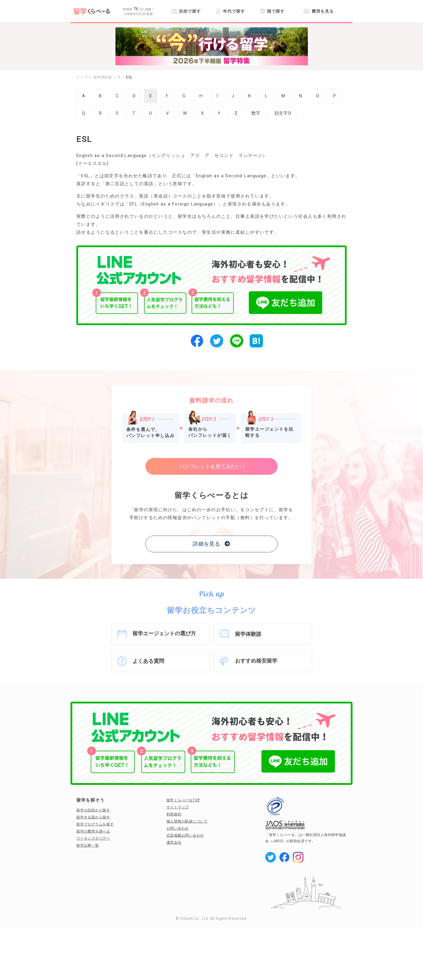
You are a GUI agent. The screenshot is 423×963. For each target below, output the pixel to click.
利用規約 (174, 814)
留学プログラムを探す (95, 824)
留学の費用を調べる (93, 831)
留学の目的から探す (93, 810)
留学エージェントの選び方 (164, 633)
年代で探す (230, 11)
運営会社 (174, 842)
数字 (255, 113)
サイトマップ (178, 807)
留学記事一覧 (87, 845)
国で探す (272, 11)
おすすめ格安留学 (256, 661)
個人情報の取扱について (187, 821)
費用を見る (318, 11)
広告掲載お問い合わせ (185, 835)
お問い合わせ (178, 828)
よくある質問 (148, 661)
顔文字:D (282, 113)
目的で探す (186, 11)
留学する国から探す (93, 817)
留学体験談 (248, 634)
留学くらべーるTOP (183, 800)
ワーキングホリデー (93, 838)
